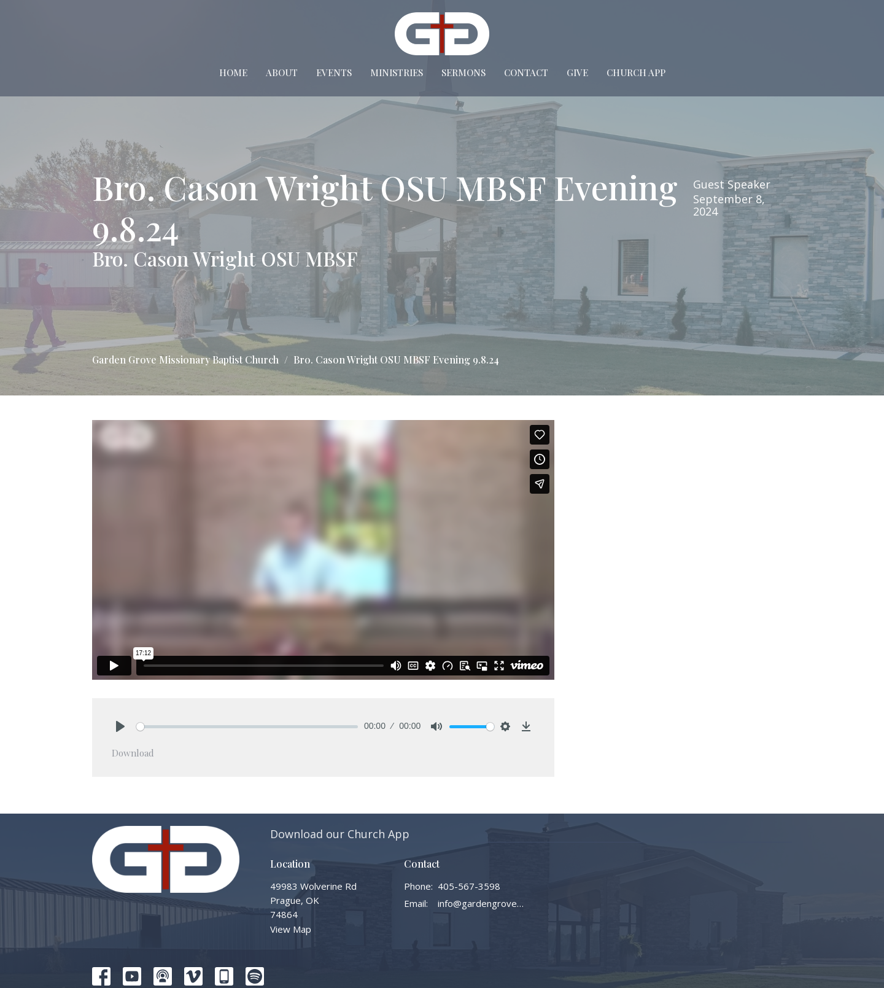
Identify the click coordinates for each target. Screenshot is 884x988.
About (282, 72)
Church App (636, 72)
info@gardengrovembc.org (481, 903)
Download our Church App (339, 834)
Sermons (463, 72)
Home (233, 72)
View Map (290, 929)
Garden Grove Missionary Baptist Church (185, 359)
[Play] (120, 726)
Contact (526, 72)
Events (334, 72)
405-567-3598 (469, 886)
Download (133, 753)
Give (577, 72)
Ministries (396, 72)
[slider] (247, 727)
